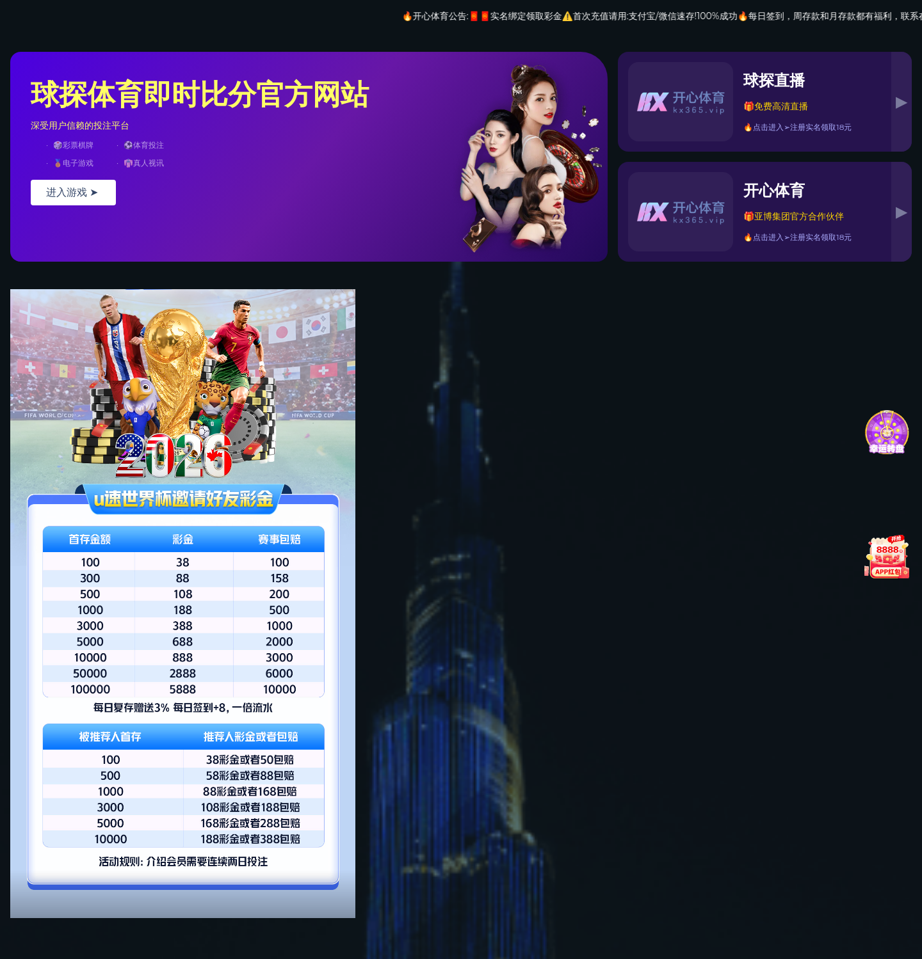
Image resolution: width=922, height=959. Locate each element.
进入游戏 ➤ (73, 192)
